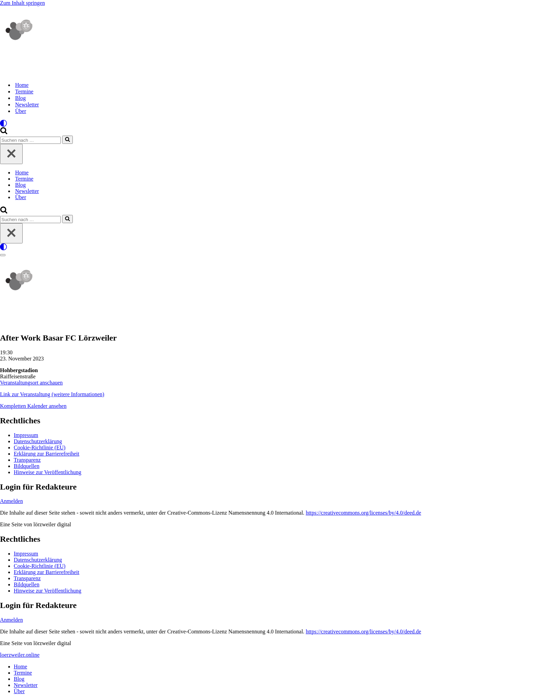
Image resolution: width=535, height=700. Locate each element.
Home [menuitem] (20, 666)
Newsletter (27, 104)
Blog (20, 98)
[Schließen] (11, 154)
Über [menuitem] (19, 691)
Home (22, 85)
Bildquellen (26, 466)
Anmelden (11, 501)
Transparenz (27, 460)
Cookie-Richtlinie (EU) (40, 447)
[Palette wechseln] (267, 123)
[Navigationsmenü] (2, 255)
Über (20, 111)
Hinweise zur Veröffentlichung (47, 472)
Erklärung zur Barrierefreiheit (46, 454)
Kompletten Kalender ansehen (33, 406)
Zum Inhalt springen (22, 3)
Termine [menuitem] (23, 673)
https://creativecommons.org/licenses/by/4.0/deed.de (363, 513)
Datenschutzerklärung (38, 441)
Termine (24, 91)
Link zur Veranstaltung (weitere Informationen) (52, 394)
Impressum (26, 435)
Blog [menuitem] (19, 679)
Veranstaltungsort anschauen (31, 383)
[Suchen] (4, 132)
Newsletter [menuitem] (25, 685)
